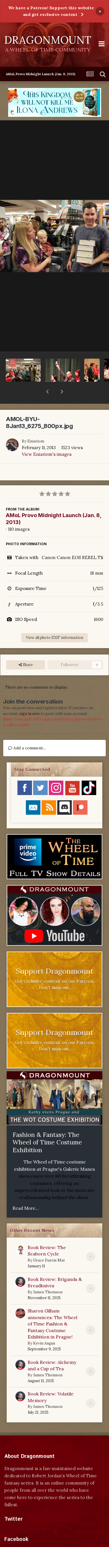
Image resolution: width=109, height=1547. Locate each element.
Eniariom (35, 426)
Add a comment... (27, 732)
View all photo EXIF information (54, 622)
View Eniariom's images (47, 439)
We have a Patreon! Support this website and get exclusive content (51, 11)
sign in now (29, 698)
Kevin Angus (44, 1328)
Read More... (25, 1193)
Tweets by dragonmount (30, 1514)
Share (26, 650)
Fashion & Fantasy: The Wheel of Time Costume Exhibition (47, 1127)
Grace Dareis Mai (49, 1245)
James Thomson (47, 1277)
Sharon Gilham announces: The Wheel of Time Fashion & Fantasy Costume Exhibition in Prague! (52, 1309)
